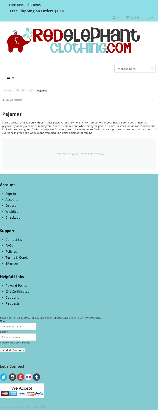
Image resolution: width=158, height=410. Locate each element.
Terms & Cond (16, 257)
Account (11, 199)
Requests (12, 303)
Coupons (12, 297)
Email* (4, 331)
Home (7, 90)
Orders (10, 205)
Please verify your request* (16, 342)
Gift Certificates (17, 291)
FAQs (9, 245)
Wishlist (11, 211)
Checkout (12, 217)
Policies (11, 251)
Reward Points (16, 285)
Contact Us (13, 239)
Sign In (10, 193)
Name (3, 321)
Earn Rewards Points (25, 5)
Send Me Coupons (13, 350)
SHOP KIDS (24, 90)
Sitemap (11, 263)
